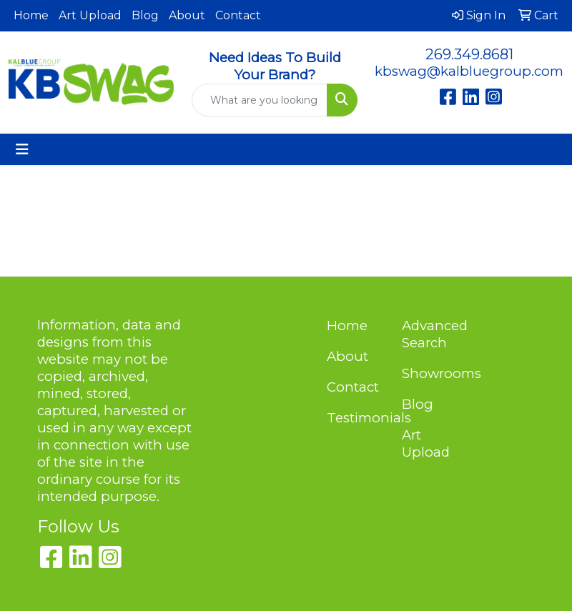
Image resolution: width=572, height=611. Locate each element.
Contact (238, 15)
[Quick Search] (259, 100)
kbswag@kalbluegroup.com (469, 71)
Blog (145, 15)
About (187, 15)
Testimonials (356, 417)
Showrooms (431, 373)
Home (31, 15)
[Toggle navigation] (22, 149)
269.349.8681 (469, 54)
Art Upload (90, 15)
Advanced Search (431, 334)
